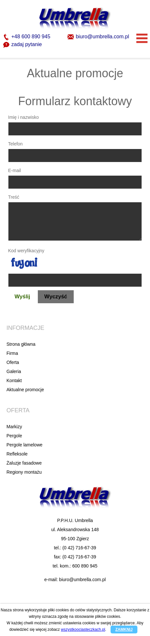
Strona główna (21, 344)
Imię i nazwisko (23, 117)
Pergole (14, 435)
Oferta (12, 362)
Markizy (14, 426)
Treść (13, 197)
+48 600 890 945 (26, 37)
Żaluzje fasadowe (24, 463)
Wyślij (22, 296)
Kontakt (14, 380)
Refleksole (16, 453)
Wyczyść (55, 296)
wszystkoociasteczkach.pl (83, 629)
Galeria (13, 371)
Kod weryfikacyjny (26, 250)
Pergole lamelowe (24, 444)
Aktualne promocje (25, 389)
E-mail (14, 170)
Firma (12, 353)
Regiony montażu (24, 472)
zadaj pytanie (22, 45)
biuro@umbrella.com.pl (98, 37)
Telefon (15, 143)
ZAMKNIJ (124, 629)
